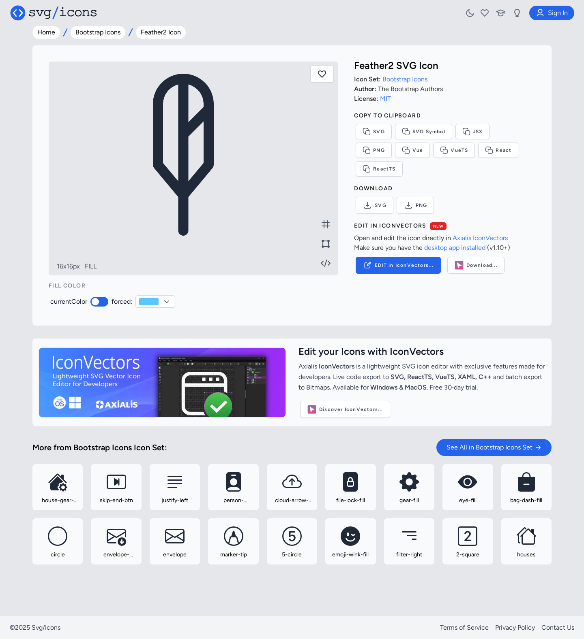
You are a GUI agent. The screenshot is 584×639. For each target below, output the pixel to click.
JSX (472, 132)
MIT (385, 98)
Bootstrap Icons (97, 32)
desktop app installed (454, 247)
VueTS (454, 150)
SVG (374, 132)
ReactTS (379, 169)
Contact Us (557, 627)
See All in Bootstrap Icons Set (494, 447)
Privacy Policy (515, 627)
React (498, 150)
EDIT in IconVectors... (398, 265)
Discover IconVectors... (345, 409)
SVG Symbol (423, 132)
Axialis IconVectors (480, 238)
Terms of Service (464, 627)
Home (46, 32)
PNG (374, 150)
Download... (476, 265)
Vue (412, 150)
